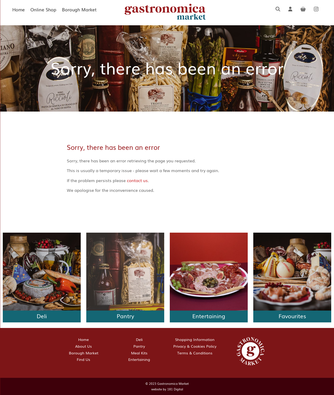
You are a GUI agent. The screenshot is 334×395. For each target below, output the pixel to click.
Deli (139, 339)
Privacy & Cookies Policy (194, 346)
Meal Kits (139, 353)
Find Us (83, 359)
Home (18, 9)
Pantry (139, 346)
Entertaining (139, 359)
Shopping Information (195, 339)
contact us (137, 180)
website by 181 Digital (167, 389)
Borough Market (79, 9)
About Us (83, 346)
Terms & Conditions (194, 353)
